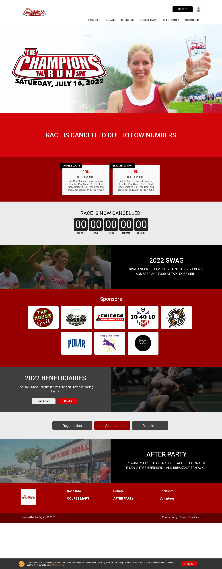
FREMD (67, 433)
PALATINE (44, 433)
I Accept (189, 563)
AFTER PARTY (171, 20)
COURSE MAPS (148, 20)
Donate (182, 9)
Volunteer (191, 20)
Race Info (94, 20)
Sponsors (127, 20)
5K (136, 181)
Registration (72, 462)
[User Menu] (198, 9)
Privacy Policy (57, 565)
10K (86, 181)
